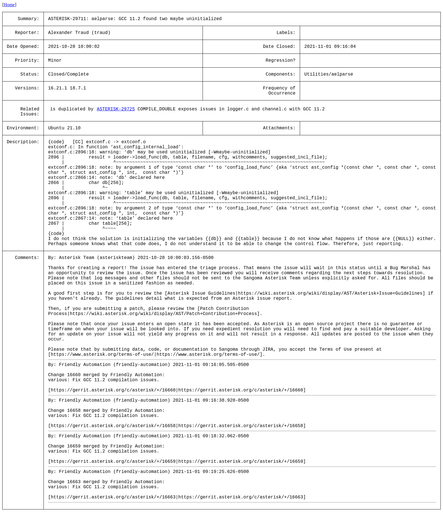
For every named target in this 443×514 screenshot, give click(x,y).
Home (9, 4)
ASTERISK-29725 (116, 109)
